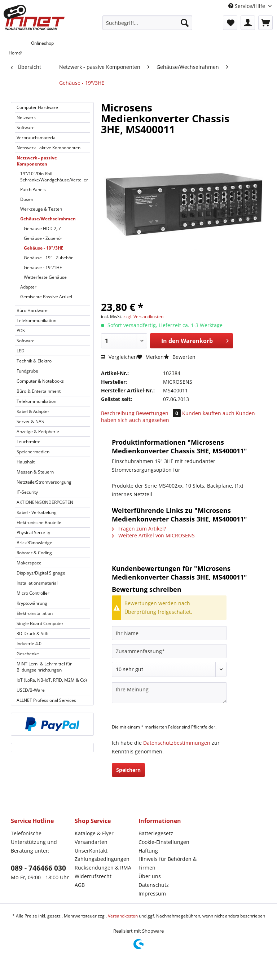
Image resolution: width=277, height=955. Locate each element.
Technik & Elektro (34, 361)
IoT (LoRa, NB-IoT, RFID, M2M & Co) (52, 680)
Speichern (128, 769)
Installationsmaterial (37, 583)
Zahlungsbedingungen (102, 858)
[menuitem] (147, 26)
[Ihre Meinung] (169, 692)
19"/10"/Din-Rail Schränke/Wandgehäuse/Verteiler (54, 177)
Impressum (152, 893)
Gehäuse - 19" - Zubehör (48, 258)
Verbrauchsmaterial (37, 138)
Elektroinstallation (35, 613)
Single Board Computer (40, 623)
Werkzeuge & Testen (41, 209)
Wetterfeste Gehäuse (45, 277)
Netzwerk (26, 117)
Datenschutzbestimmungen (176, 742)
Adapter (28, 287)
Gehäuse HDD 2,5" (43, 228)
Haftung (148, 850)
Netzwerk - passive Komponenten (37, 161)
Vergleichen (119, 356)
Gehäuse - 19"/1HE (43, 267)
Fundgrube (27, 371)
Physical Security (33, 532)
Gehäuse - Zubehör (43, 238)
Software (26, 127)
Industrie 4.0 (29, 644)
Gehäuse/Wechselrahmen (48, 219)
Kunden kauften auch (208, 413)
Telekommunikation (36, 320)
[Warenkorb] (265, 23)
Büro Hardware (32, 310)
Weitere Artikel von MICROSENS (153, 535)
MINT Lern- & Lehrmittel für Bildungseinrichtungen (44, 667)
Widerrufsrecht (93, 876)
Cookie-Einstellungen (163, 842)
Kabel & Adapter (33, 411)
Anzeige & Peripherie (38, 431)
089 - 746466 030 (38, 868)
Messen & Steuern (35, 472)
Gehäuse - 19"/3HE (43, 248)
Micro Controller (33, 593)
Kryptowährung (32, 603)
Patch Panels (33, 189)
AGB (80, 884)
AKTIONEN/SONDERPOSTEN (45, 502)
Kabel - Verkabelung (37, 512)
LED (21, 351)
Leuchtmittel (29, 442)
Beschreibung (118, 413)
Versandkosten (123, 916)
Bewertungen (159, 413)
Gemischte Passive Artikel (46, 297)
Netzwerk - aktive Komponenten (48, 148)
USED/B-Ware (31, 690)
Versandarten (91, 842)
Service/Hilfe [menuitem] (247, 6)
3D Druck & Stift (33, 633)
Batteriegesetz (155, 833)
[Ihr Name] (169, 633)
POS (21, 330)
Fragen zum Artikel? (139, 528)
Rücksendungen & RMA (103, 867)
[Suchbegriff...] (147, 23)
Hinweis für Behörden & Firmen (167, 863)
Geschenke (28, 654)
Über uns (149, 876)
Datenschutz (153, 884)
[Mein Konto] (248, 23)
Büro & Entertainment (39, 391)
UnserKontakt (91, 850)
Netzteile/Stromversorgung (44, 482)
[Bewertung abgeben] (169, 669)
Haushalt (26, 462)
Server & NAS (30, 421)
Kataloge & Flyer (94, 833)
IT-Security (27, 492)
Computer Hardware (37, 107)
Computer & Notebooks (40, 381)
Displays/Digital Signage (41, 573)
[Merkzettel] (230, 23)
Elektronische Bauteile (39, 522)
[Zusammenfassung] (169, 651)
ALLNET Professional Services (46, 700)
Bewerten (179, 356)
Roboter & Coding (34, 553)
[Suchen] (184, 23)
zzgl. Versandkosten (143, 316)
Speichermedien (33, 452)
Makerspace (29, 563)
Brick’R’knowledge (34, 543)
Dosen (26, 199)
